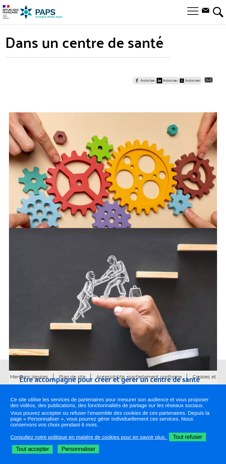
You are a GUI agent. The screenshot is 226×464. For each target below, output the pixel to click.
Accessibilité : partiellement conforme (139, 377)
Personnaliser (78, 449)
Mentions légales (29, 377)
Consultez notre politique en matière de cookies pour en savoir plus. (88, 437)
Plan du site (72, 377)
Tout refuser (187, 437)
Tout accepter (32, 449)
